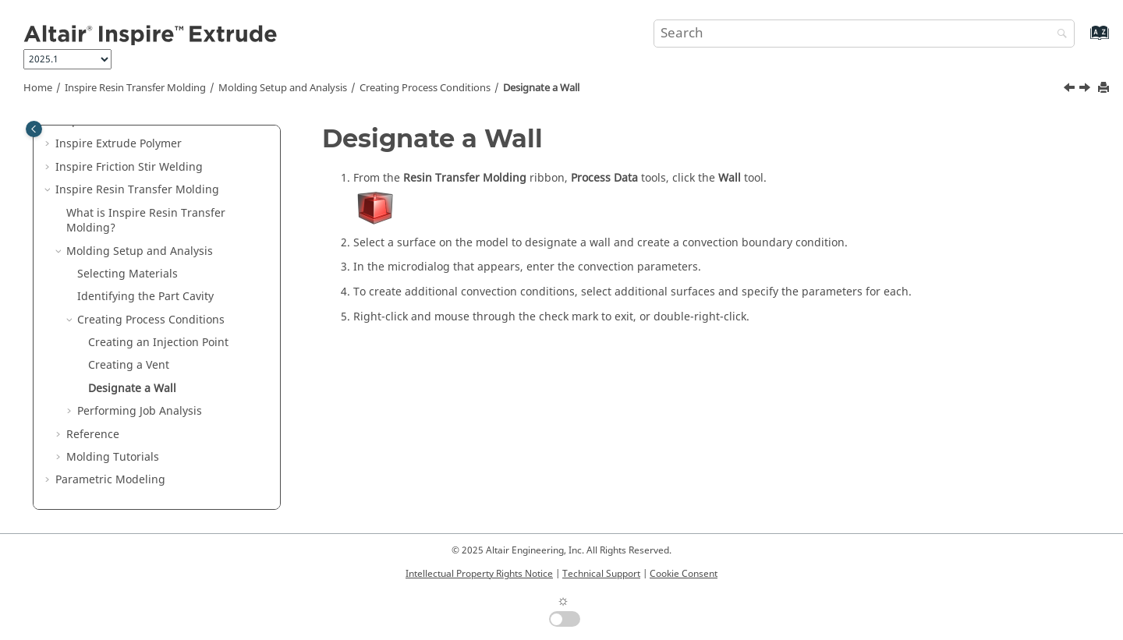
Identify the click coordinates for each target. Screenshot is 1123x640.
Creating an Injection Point (158, 342)
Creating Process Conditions (425, 88)
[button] (49, 144)
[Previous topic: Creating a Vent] (1071, 89)
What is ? (145, 221)
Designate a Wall (541, 88)
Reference (92, 434)
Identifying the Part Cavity (145, 296)
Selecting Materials (127, 274)
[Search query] (864, 33)
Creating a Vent (128, 365)
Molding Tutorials (112, 457)
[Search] (1058, 34)
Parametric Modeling (110, 480)
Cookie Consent (683, 574)
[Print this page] (1105, 88)
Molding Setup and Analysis (282, 88)
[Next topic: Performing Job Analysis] (1086, 89)
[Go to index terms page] (1082, 40)
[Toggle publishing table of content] (34, 129)
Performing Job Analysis (139, 411)
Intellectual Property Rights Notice (479, 574)
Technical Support (601, 574)
